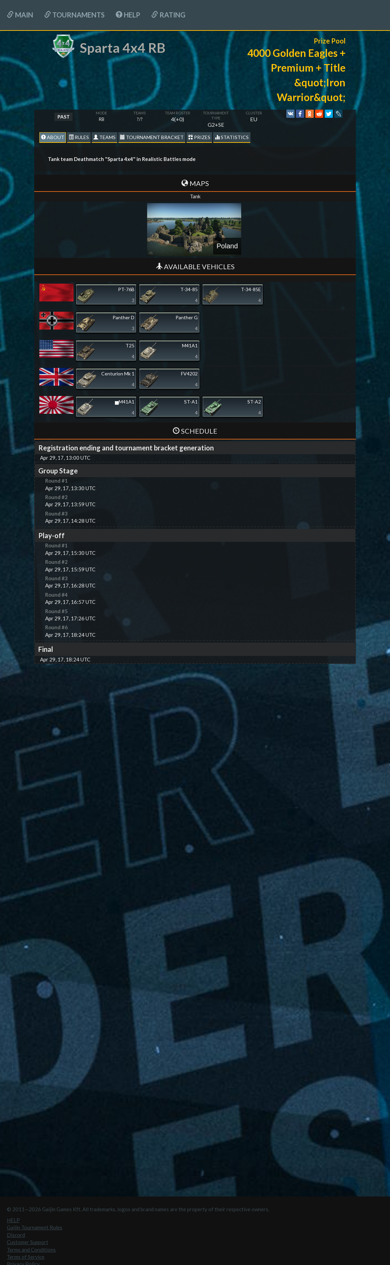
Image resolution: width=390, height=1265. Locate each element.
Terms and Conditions (31, 1250)
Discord (16, 1235)
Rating (168, 15)
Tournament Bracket (152, 137)
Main (20, 15)
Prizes (199, 137)
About (52, 137)
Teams (104, 137)
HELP (128, 15)
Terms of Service (25, 1257)
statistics (232, 137)
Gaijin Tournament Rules (34, 1227)
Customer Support (27, 1242)
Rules (79, 137)
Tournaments (74, 15)
